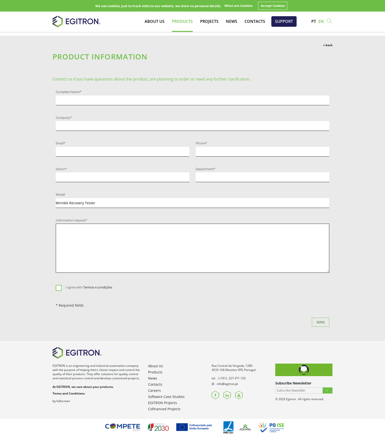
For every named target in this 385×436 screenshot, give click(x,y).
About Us (155, 21)
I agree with (89, 287)
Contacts (255, 21)
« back (327, 45)
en (321, 21)
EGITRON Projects (162, 402)
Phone (201, 143)
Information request (71, 220)
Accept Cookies (273, 5)
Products (182, 21)
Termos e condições (97, 287)
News (231, 21)
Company (64, 117)
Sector (61, 169)
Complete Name (68, 92)
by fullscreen (61, 401)
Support (284, 21)
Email (60, 143)
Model (60, 194)
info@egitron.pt (227, 384)
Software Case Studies (166, 396)
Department (205, 169)
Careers (154, 390)
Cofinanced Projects (164, 409)
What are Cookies (238, 5)
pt (313, 21)
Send (320, 322)
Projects (209, 21)
